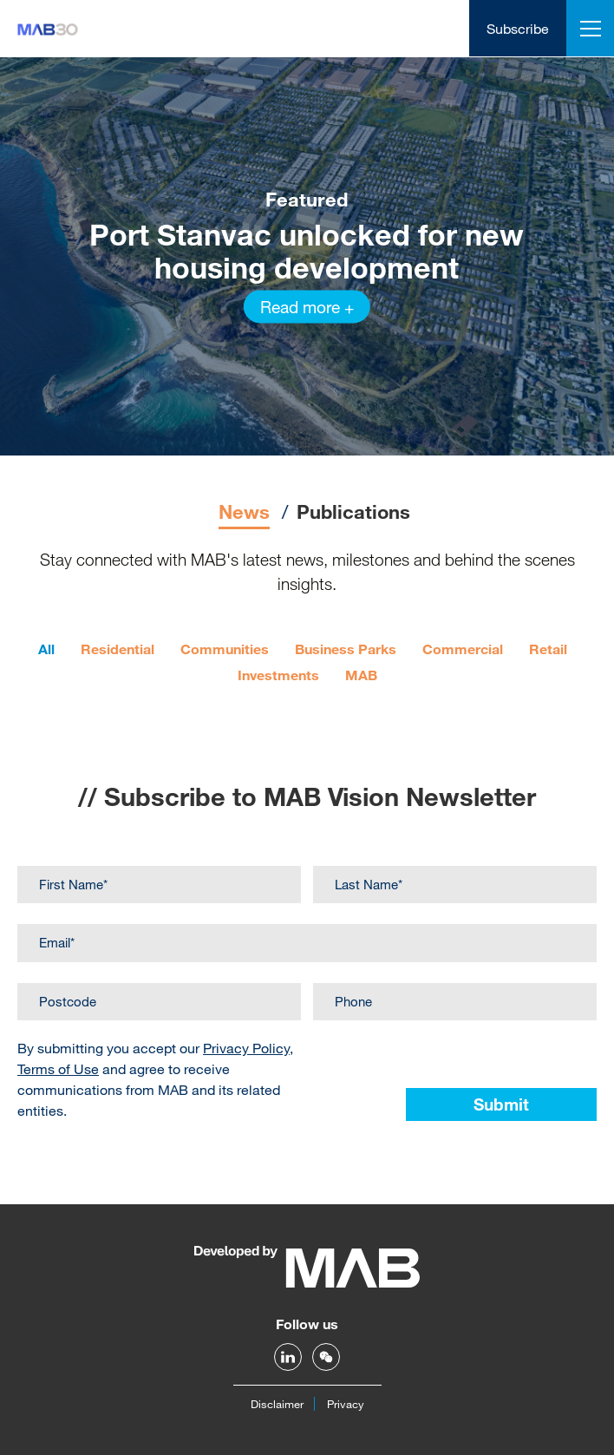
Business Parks (345, 648)
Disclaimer (277, 1404)
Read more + (307, 307)
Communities (224, 648)
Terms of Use (58, 1068)
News (244, 512)
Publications (353, 512)
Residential (117, 648)
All (46, 648)
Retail (548, 648)
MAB (361, 674)
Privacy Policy (246, 1047)
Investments (278, 674)
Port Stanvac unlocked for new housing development (306, 251)
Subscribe (518, 28)
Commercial (462, 648)
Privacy (345, 1404)
